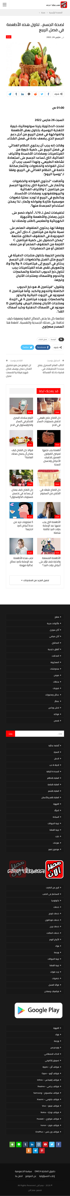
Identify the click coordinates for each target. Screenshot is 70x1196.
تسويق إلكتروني (52, 1060)
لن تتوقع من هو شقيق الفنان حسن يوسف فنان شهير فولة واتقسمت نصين (19, 370)
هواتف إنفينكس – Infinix (48, 1080)
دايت (57, 836)
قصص (56, 721)
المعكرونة (55, 662)
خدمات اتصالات (52, 933)
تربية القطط (54, 830)
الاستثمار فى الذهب (50, 894)
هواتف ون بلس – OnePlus (47, 1132)
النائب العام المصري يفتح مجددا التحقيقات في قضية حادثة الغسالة (51, 369)
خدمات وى (54, 926)
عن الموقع (30, 1176)
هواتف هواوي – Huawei (48, 1119)
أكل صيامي (54, 636)
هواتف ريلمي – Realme (48, 1086)
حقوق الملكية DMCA (45, 1171)
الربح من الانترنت (52, 887)
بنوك (57, 946)
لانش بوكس (53, 708)
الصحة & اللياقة (52, 771)
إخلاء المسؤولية (47, 1176)
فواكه (56, 714)
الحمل (56, 758)
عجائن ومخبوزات (52, 695)
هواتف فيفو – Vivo (50, 1106)
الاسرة (56, 752)
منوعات (56, 843)
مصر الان (31, 1190)
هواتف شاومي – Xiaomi (48, 1099)
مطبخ (57, 617)
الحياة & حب (54, 765)
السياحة (56, 817)
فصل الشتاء (42, 339)
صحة (8, 36)
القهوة (56, 804)
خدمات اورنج (54, 913)
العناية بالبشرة (53, 784)
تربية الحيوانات (53, 823)
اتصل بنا (19, 1176)
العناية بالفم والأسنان (50, 797)
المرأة (56, 810)
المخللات (55, 656)
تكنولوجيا (55, 900)
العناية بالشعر (53, 791)
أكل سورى (54, 630)
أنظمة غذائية (53, 746)
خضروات (55, 978)
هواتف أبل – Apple (51, 1067)
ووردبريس (54, 1047)
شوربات (56, 688)
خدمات (56, 907)
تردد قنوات (54, 972)
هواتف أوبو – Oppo (50, 1073)
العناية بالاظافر (53, 778)
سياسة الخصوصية (23, 1171)
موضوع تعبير (53, 849)
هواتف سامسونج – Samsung (46, 1093)
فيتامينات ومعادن (51, 991)
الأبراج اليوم (54, 939)
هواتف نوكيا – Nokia (50, 1112)
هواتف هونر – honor (50, 1125)
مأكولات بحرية (53, 623)
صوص (56, 675)
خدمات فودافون (52, 920)
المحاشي (55, 643)
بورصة (56, 952)
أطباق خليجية (53, 649)
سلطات (56, 682)
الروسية (53, 339)
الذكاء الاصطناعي (51, 1054)
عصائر (57, 701)
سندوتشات (54, 669)
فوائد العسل (53, 985)
